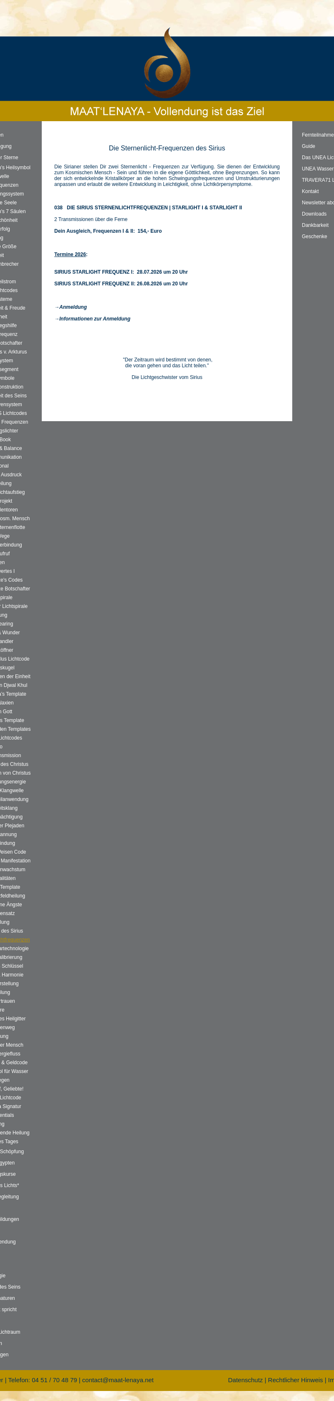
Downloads (314, 214)
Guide (308, 146)
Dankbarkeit (315, 225)
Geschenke (314, 236)
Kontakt (310, 191)
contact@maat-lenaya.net (118, 1379)
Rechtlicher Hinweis (295, 1379)
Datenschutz (245, 1379)
